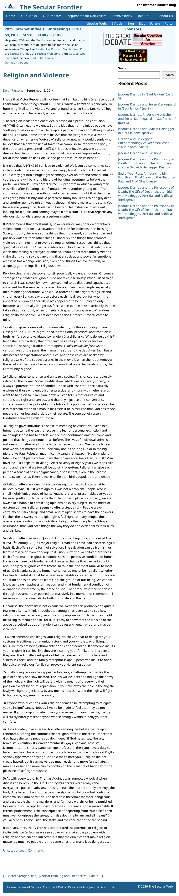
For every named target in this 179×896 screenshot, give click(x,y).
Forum (155, 23)
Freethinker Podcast (48, 49)
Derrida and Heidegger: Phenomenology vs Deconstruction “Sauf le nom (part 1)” (144, 143)
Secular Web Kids (74, 49)
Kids (142, 23)
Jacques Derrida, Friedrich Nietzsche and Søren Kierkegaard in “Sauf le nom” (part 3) (147, 118)
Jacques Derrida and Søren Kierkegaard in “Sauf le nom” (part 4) (147, 106)
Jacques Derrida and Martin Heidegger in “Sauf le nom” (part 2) (146, 131)
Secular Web (44, 40)
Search (123, 68)
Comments (36, 850)
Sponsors (132, 29)
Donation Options (16, 62)
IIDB (22, 40)
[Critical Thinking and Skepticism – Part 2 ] (71, 876)
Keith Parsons (13, 90)
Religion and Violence (36, 75)
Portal (169, 23)
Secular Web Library (50, 53)
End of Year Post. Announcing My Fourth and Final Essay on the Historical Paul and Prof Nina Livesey (147, 177)
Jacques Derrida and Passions (139, 153)
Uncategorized (14, 850)
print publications (41, 58)
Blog (130, 23)
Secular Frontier (20, 53)
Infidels (117, 23)
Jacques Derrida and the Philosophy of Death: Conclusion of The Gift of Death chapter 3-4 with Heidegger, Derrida (146, 163)
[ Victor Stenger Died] (20, 876)
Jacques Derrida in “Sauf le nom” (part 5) (145, 96)
